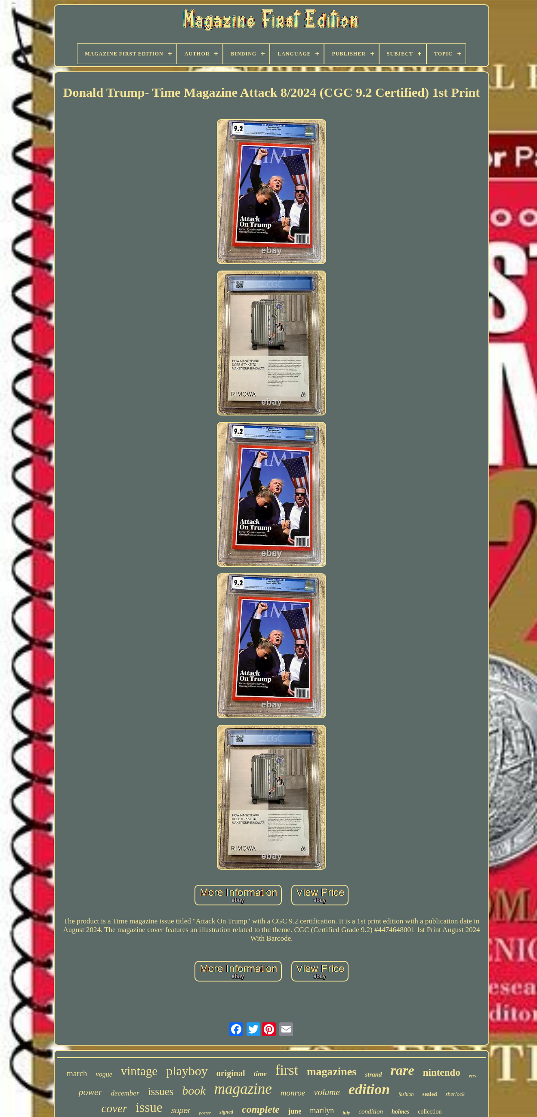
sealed (430, 1094)
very (472, 1076)
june (294, 1111)
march (77, 1073)
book (193, 1090)
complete (261, 1109)
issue (149, 1107)
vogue (104, 1074)
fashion (406, 1094)
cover (114, 1108)
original (230, 1073)
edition (369, 1089)
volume (327, 1092)
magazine (243, 1088)
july (346, 1112)
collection (429, 1111)
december (125, 1093)
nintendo (441, 1072)
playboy (187, 1071)
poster (205, 1112)
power (90, 1091)
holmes (400, 1111)
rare (402, 1070)
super (180, 1110)
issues (161, 1091)
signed (226, 1112)
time (259, 1074)
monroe (293, 1092)
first (286, 1070)
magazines (332, 1071)
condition (370, 1111)
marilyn (322, 1110)
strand (373, 1074)
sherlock (454, 1094)
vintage (139, 1071)
